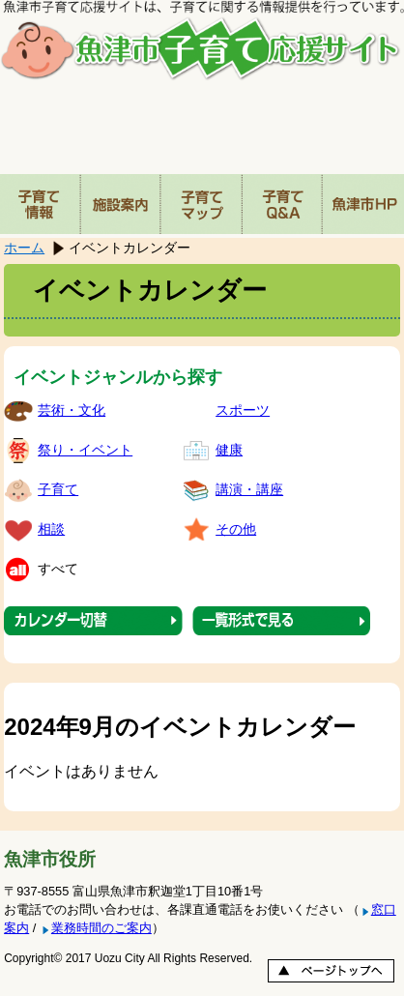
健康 (229, 449)
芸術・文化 (71, 410)
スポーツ (243, 410)
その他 (236, 529)
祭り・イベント (85, 449)
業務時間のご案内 (101, 928)
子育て (58, 489)
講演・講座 (249, 489)
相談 (51, 529)
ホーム (24, 247)
